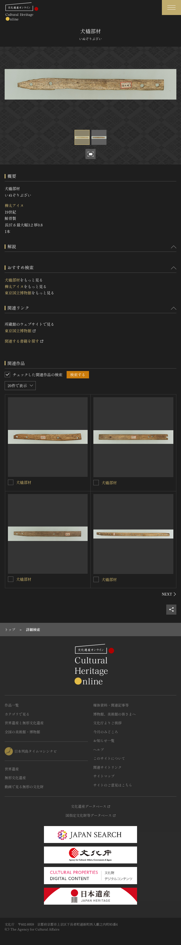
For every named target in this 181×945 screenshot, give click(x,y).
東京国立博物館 (18, 292)
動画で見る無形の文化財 (24, 786)
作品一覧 (12, 705)
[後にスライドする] (169, 594)
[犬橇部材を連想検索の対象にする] (10, 482)
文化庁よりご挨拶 (107, 722)
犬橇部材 (12, 280)
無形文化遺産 (15, 777)
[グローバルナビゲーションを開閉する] (171, 7)
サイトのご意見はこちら (112, 785)
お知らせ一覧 (104, 740)
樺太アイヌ (14, 205)
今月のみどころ (105, 731)
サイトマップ (104, 776)
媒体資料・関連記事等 (111, 705)
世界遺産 (12, 768)
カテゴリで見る (17, 714)
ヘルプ (98, 749)
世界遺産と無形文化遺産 (24, 722)
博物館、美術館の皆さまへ (114, 714)
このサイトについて (109, 758)
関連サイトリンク (107, 767)
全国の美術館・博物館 (22, 731)
